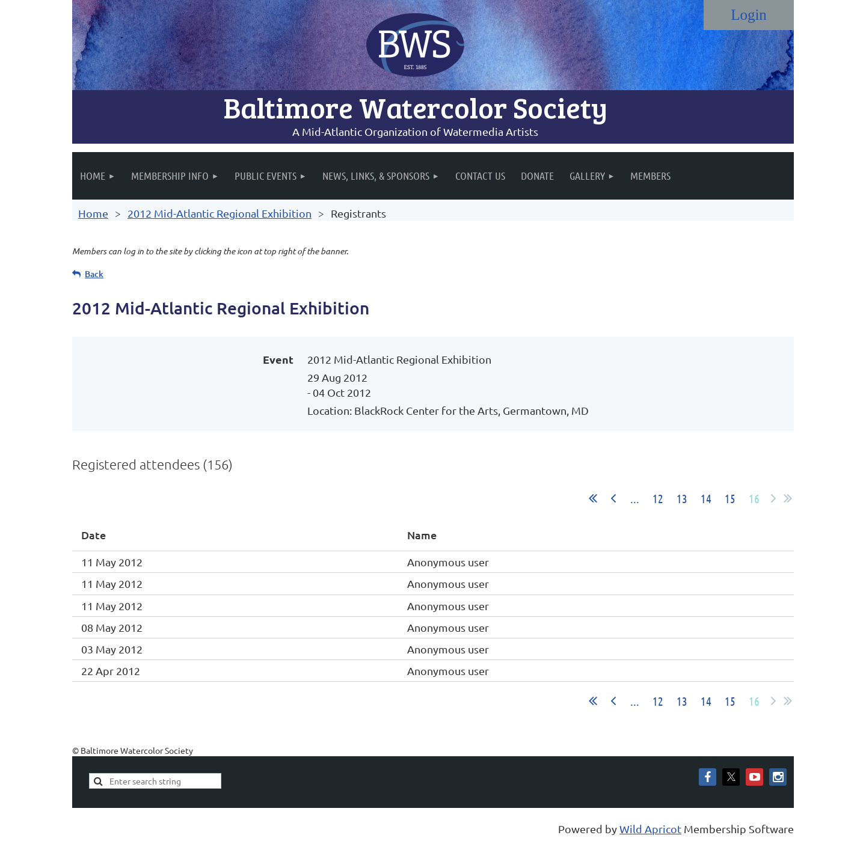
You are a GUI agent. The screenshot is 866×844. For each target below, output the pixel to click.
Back (94, 274)
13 (682, 498)
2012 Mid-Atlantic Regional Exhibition (219, 213)
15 (730, 498)
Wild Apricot (650, 828)
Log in (749, 15)
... (635, 498)
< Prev (613, 498)
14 (706, 498)
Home (93, 213)
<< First (593, 498)
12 (658, 498)
